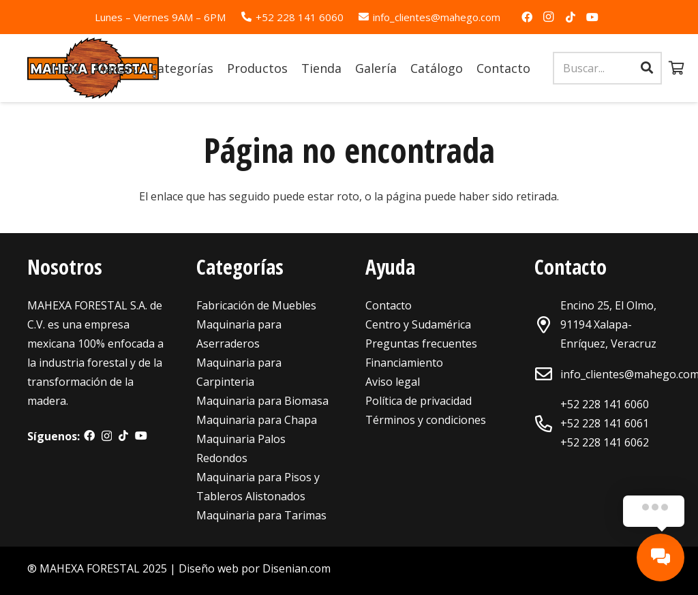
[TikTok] (570, 17)
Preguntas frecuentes (421, 343)
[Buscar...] (607, 68)
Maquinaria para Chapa (256, 419)
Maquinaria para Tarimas (261, 515)
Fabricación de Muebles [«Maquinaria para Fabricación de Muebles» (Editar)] (256, 305)
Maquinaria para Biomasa (262, 400)
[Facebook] (527, 17)
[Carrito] (677, 68)
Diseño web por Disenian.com (255, 568)
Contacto (388, 305)
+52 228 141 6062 (604, 442)
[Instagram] (549, 17)
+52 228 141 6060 (604, 404)
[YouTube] (592, 17)
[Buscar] (647, 68)
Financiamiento (404, 362)
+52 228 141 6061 (604, 423)
